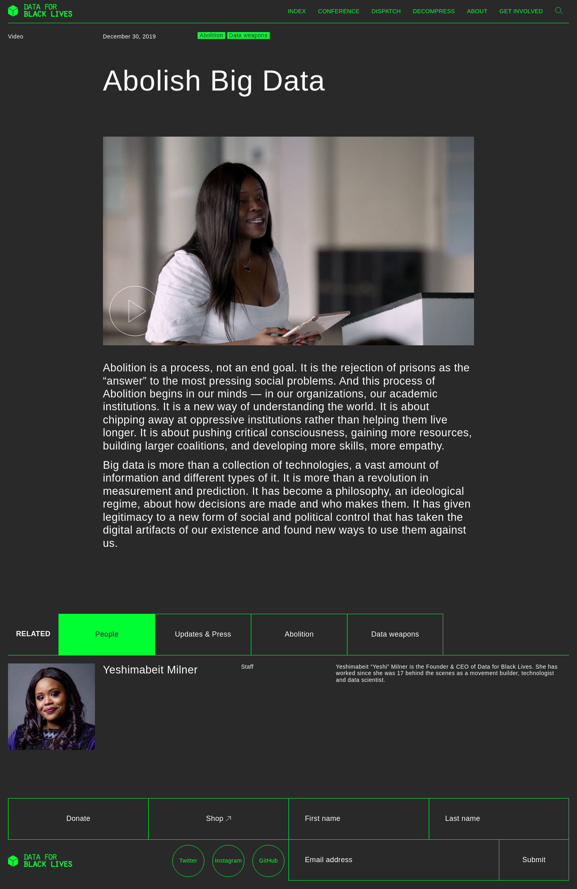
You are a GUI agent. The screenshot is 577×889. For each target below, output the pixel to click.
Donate (78, 818)
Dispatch (386, 11)
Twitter (188, 860)
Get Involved (521, 11)
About (477, 11)
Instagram (228, 860)
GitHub (268, 860)
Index (297, 11)
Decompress (434, 11)
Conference (339, 11)
